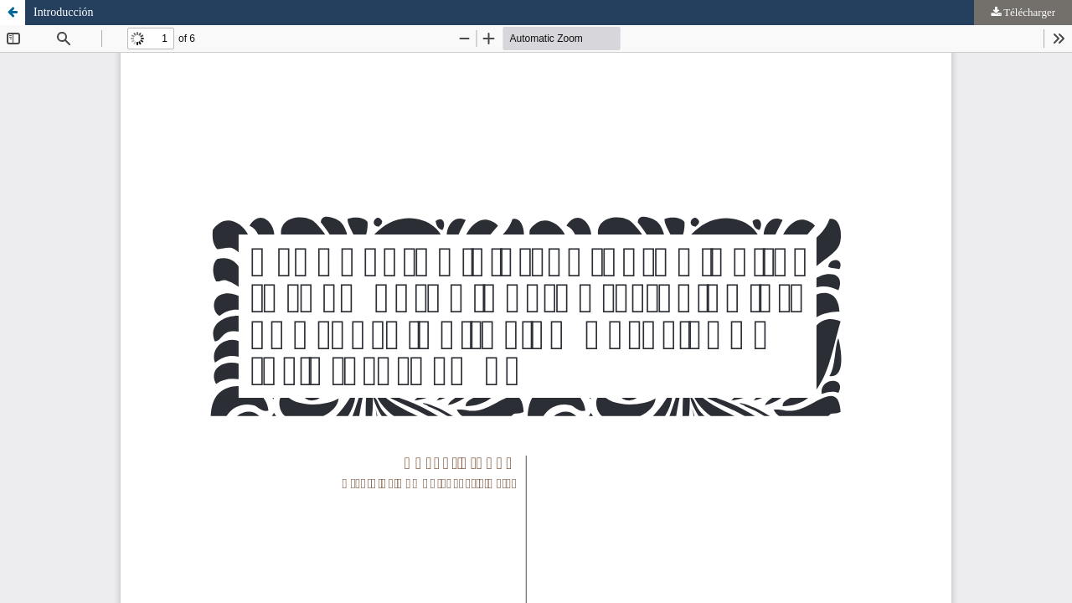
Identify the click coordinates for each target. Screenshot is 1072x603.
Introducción (64, 12)
